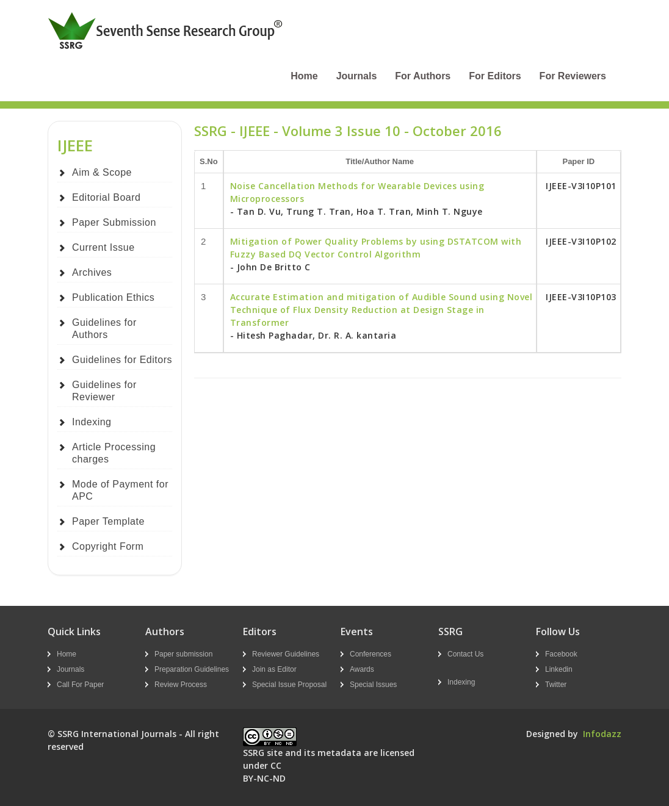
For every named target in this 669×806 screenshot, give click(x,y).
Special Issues (373, 684)
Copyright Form (107, 546)
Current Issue (103, 247)
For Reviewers (573, 76)
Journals (356, 76)
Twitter (555, 684)
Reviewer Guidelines (285, 654)
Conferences (370, 654)
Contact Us (465, 654)
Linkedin (559, 669)
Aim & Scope (102, 172)
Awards (362, 669)
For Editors (495, 76)
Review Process (180, 684)
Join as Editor (274, 669)
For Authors (422, 76)
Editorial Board (106, 197)
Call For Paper (80, 684)
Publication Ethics (113, 297)
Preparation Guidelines (191, 669)
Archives (92, 272)
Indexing (92, 422)
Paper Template (108, 521)
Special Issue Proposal (289, 684)
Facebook (561, 654)
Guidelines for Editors (122, 359)
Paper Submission (114, 222)
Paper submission (183, 654)
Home (304, 76)
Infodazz (602, 733)
